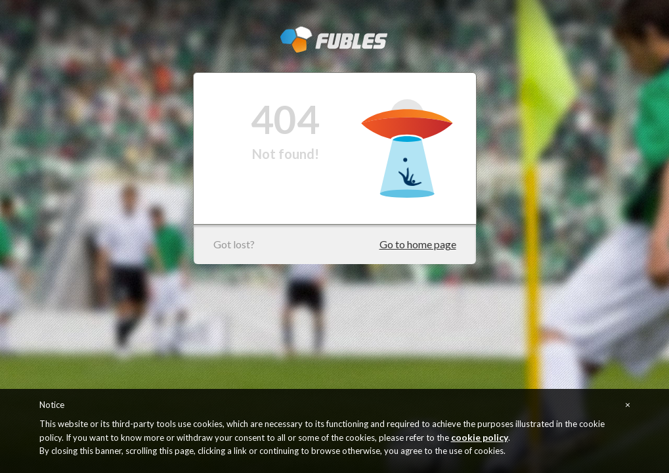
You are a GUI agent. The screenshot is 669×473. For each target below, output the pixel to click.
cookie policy (479, 437)
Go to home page (417, 244)
